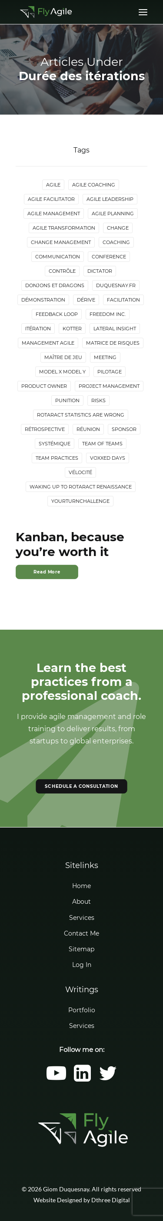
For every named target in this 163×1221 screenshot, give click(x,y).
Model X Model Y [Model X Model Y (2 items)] (62, 372)
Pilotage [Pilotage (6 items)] (109, 372)
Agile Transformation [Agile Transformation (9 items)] (64, 228)
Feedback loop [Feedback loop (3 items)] (57, 314)
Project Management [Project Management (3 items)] (109, 386)
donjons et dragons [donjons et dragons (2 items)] (54, 285)
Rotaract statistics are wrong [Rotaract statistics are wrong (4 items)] (80, 415)
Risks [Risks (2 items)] (98, 400)
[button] (56, 1079)
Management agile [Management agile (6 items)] (48, 343)
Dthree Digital (110, 1200)
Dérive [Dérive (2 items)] (86, 300)
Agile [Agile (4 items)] (53, 185)
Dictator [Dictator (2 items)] (99, 271)
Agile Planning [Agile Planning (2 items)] (113, 213)
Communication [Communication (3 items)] (57, 257)
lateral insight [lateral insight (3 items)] (114, 329)
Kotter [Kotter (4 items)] (72, 329)
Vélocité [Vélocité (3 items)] (80, 472)
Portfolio (81, 1010)
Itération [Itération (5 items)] (38, 329)
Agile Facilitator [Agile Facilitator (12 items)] (51, 199)
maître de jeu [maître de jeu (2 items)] (63, 357)
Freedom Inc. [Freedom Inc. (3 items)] (108, 314)
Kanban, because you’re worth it (70, 544)
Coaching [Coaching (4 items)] (116, 242)
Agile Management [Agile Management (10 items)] (53, 213)
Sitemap (81, 949)
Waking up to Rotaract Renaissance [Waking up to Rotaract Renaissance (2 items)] (81, 487)
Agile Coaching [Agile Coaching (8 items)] (93, 185)
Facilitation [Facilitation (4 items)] (123, 300)
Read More (46, 572)
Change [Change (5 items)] (118, 228)
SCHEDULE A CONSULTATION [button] (81, 786)
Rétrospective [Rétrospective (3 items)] (45, 429)
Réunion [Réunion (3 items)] (88, 429)
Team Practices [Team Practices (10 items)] (57, 458)
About (81, 902)
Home (81, 886)
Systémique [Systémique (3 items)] (54, 444)
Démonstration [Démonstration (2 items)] (43, 300)
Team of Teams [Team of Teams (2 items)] (102, 444)
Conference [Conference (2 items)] (109, 257)
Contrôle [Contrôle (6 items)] (62, 271)
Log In (81, 965)
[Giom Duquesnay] (46, 12)
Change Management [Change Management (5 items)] (61, 242)
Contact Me (81, 933)
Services (81, 918)
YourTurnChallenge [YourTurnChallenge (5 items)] (80, 501)
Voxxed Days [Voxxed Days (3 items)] (107, 458)
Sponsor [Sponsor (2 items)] (124, 429)
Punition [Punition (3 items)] (67, 400)
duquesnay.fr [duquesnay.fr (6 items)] (116, 285)
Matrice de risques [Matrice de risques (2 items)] (113, 343)
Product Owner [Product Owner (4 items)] (44, 386)
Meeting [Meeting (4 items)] (105, 357)
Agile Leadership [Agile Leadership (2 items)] (109, 199)
